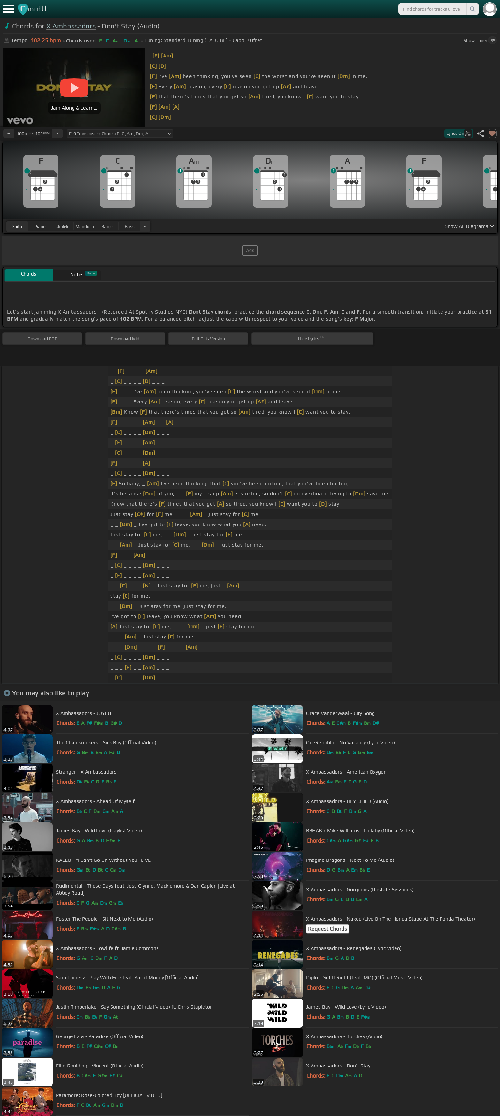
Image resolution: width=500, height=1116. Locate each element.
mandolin (84, 226)
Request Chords (327, 929)
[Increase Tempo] (57, 133)
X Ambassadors (71, 26)
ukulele (62, 226)
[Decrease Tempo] (8, 133)
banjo (107, 226)
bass (130, 226)
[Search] (472, 9)
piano (40, 226)
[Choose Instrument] (145, 226)
